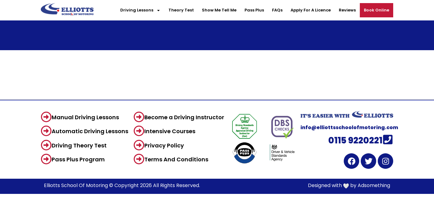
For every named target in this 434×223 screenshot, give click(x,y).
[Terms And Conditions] (139, 159)
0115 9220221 (355, 140)
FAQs (277, 10)
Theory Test (181, 10)
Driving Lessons (140, 10)
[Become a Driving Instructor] (139, 117)
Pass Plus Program (78, 159)
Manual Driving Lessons (85, 117)
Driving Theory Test (79, 145)
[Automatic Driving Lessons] (46, 130)
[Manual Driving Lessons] (46, 117)
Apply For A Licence (311, 10)
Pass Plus (254, 10)
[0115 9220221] (387, 139)
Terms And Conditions (176, 159)
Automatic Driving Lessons (90, 131)
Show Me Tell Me (219, 10)
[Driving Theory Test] (46, 145)
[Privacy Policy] (139, 145)
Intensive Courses (169, 131)
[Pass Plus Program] (46, 159)
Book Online (376, 10)
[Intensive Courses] (139, 130)
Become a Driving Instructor (184, 117)
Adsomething (374, 185)
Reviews (347, 10)
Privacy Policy (164, 145)
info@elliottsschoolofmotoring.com (349, 127)
